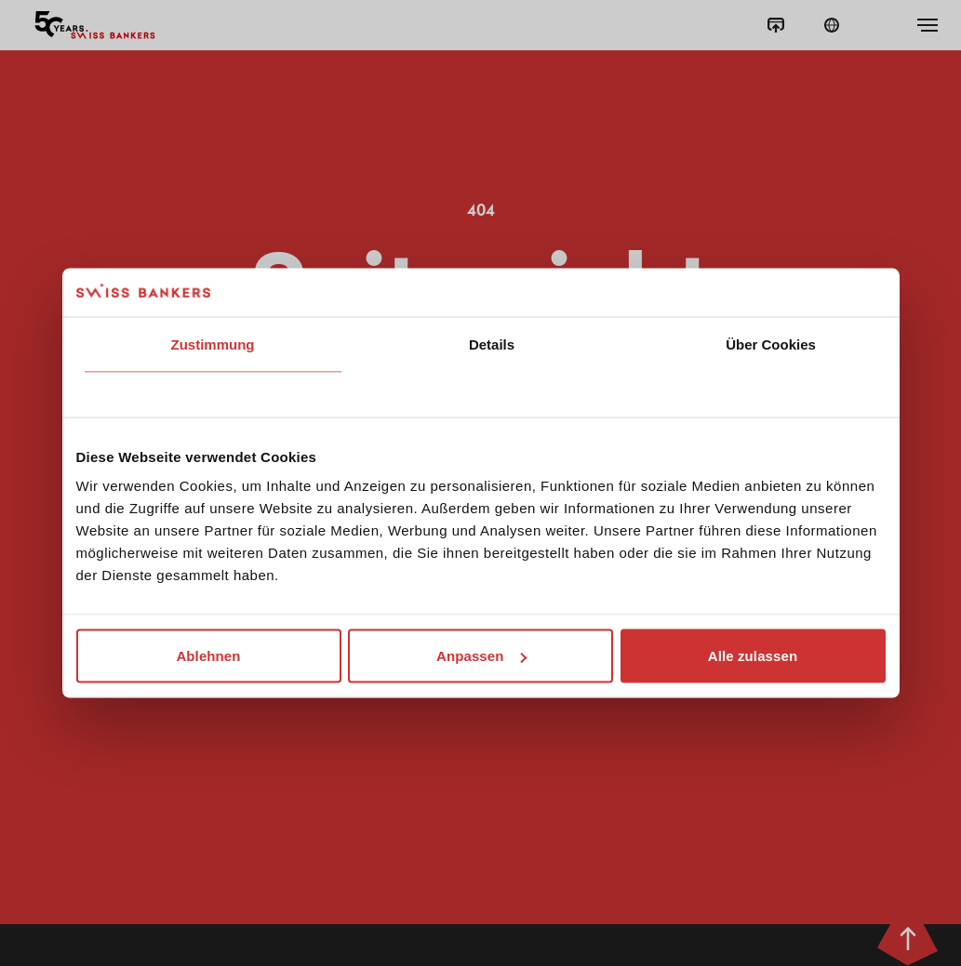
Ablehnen (208, 656)
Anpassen (481, 656)
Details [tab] (491, 343)
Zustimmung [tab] (213, 343)
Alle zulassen (752, 656)
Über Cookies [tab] (771, 343)
